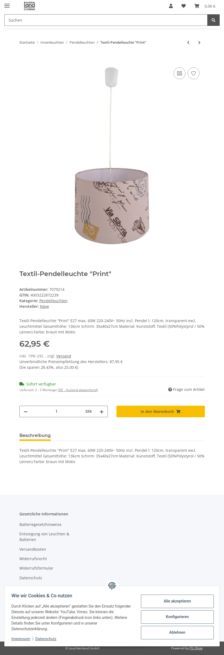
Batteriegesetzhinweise (40, 524)
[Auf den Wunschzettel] (193, 73)
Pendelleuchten (53, 300)
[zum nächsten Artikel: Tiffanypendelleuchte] (199, 42)
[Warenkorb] (205, 6)
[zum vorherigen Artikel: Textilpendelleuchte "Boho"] (188, 42)
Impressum (22, 639)
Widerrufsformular (36, 568)
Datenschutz (30, 577)
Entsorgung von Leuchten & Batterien (44, 536)
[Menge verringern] (26, 411)
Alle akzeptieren (175, 601)
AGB (23, 587)
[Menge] (56, 411)
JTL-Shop (195, 648)
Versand (63, 355)
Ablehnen (175, 632)
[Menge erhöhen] (102, 411)
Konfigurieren (175, 617)
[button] (171, 6)
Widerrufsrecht (33, 558)
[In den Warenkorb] (23, 60)
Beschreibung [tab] (35, 435)
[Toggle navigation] (7, 3)
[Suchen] (106, 20)
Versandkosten (32, 549)
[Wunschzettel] (183, 6)
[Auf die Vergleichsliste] (179, 73)
